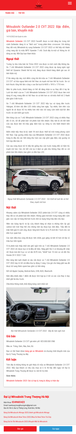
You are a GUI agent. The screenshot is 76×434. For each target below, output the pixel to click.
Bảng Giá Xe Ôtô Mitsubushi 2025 (16, 421)
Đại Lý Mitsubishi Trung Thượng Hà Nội (26, 396)
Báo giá (20, 429)
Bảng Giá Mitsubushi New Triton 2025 (17, 417)
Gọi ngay (55, 429)
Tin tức (21, 13)
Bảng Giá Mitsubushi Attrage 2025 (16, 412)
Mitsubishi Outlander (14, 41)
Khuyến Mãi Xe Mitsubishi (38, 421)
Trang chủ (9, 13)
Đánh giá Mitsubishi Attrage (39, 412)
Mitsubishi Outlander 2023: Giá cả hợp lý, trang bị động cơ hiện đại (32, 380)
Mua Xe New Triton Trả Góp (41, 417)
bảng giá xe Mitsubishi (34, 351)
